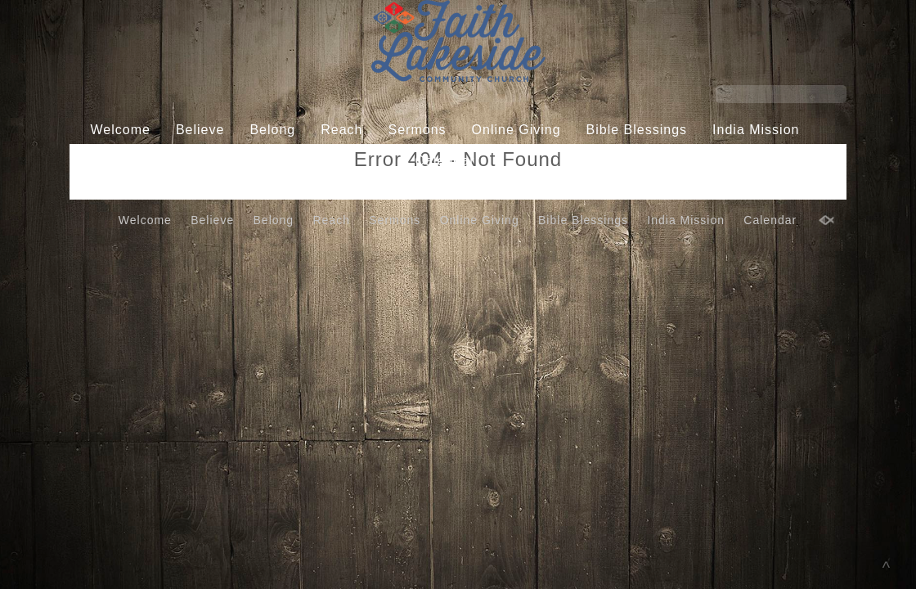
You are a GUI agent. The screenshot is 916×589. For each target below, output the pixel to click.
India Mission (755, 130)
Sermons (417, 130)
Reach (341, 130)
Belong (272, 130)
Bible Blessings (637, 130)
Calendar (445, 161)
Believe (200, 130)
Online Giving (516, 130)
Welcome (120, 130)
